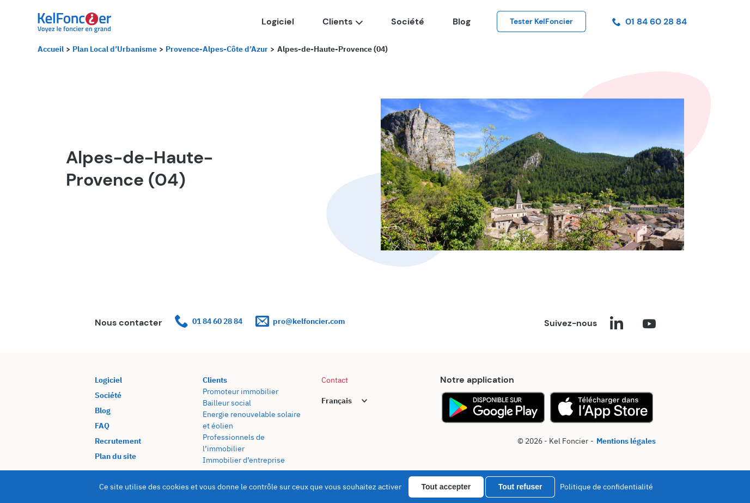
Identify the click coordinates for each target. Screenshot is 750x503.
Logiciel (277, 21)
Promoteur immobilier (240, 391)
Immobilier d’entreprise (244, 460)
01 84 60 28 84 (649, 21)
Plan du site (115, 456)
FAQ (102, 426)
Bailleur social (227, 403)
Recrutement (118, 441)
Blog (462, 21)
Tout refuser (520, 486)
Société (407, 21)
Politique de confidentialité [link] (606, 487)
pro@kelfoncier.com (300, 321)
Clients (342, 21)
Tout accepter (446, 486)
